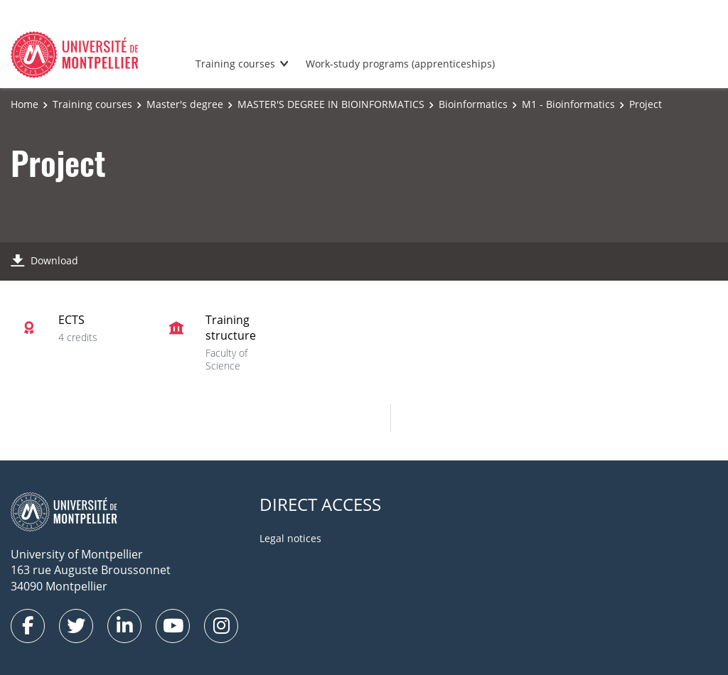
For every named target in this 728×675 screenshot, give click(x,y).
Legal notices (290, 538)
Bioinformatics (473, 104)
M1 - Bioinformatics (568, 104)
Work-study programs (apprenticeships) (400, 63)
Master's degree (184, 104)
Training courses (235, 63)
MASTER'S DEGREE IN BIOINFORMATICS (330, 104)
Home (24, 104)
